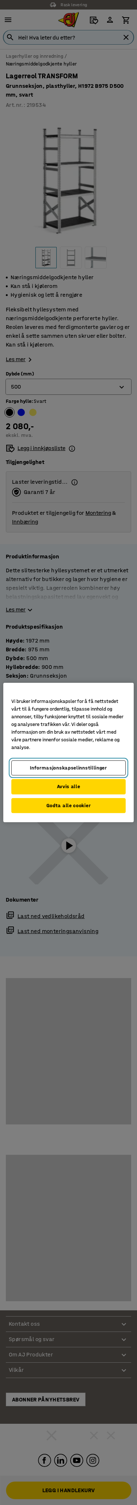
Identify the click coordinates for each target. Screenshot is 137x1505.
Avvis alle (68, 786)
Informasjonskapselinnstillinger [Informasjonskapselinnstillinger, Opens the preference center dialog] (68, 768)
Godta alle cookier (68, 805)
